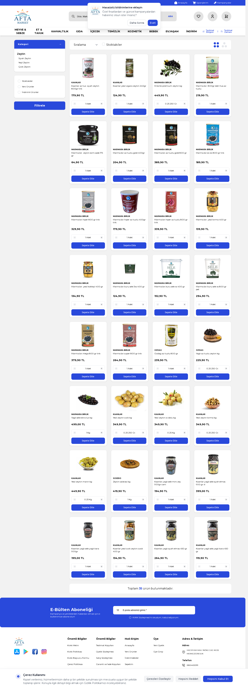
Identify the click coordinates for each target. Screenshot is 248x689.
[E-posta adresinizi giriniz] (154, 610)
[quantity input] (88, 104)
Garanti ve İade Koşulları (108, 664)
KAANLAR (76, 82)
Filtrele (39, 105)
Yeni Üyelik (158, 645)
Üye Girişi (158, 651)
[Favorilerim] (198, 16)
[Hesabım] (212, 16)
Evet (153, 22)
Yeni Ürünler (131, 651)
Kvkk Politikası (74, 651)
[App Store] (17, 651)
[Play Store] (26, 651)
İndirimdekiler (132, 658)
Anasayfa (129, 645)
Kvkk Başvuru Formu (78, 658)
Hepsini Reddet (188, 678)
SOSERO (117, 478)
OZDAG (158, 350)
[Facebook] (35, 651)
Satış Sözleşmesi (104, 658)
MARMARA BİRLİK (163, 82)
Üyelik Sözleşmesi (105, 651)
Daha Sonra (137, 22)
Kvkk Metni (73, 645)
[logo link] (23, 16)
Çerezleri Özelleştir (159, 678)
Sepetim (129, 664)
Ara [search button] (170, 16)
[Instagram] (44, 651)
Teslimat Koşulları (105, 645)
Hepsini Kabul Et (218, 678)
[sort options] (86, 45)
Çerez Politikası (75, 664)
